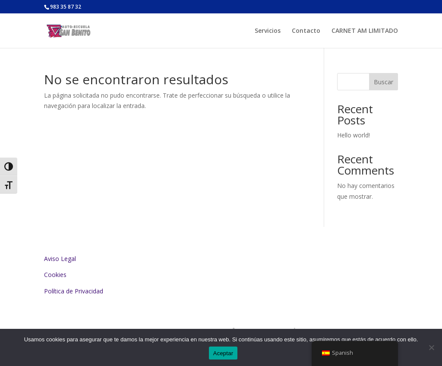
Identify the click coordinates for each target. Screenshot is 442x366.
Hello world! (353, 135)
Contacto (306, 31)
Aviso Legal (60, 259)
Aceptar (223, 353)
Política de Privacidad (73, 291)
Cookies (55, 275)
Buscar (383, 82)
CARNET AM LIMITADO (365, 31)
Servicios (268, 31)
